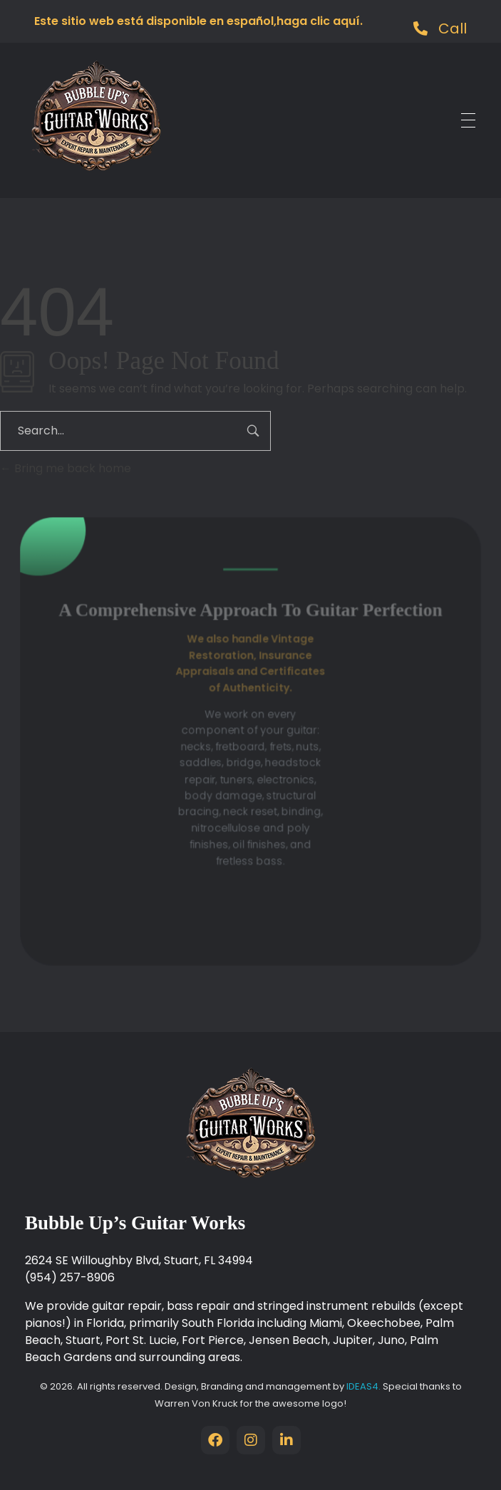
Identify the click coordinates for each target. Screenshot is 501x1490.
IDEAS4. (364, 1386)
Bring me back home (65, 468)
